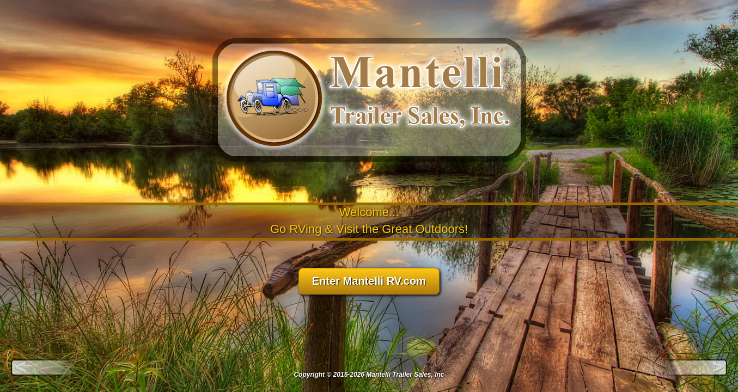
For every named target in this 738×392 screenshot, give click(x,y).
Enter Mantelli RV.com (369, 281)
